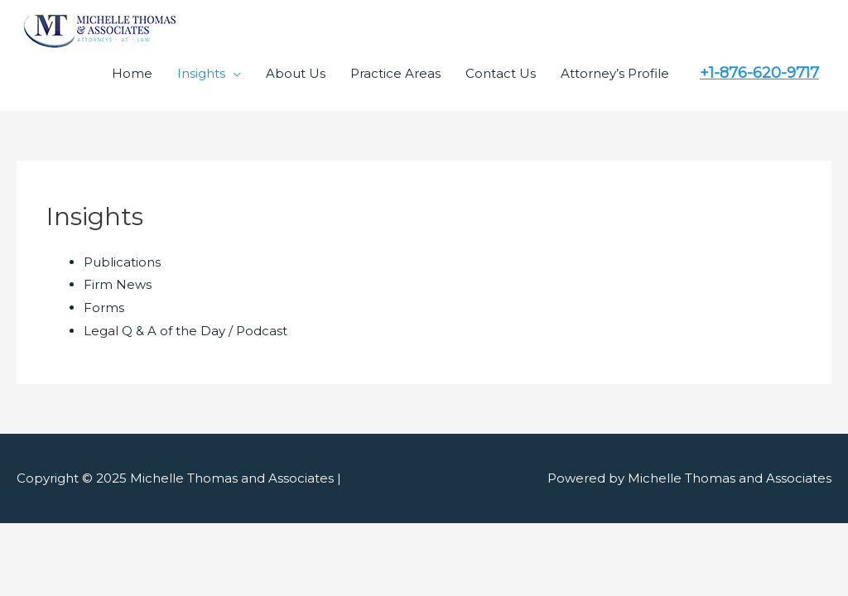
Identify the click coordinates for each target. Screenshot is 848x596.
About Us (295, 73)
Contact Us (500, 73)
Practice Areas (395, 73)
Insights (201, 73)
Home (132, 73)
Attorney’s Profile (615, 73)
